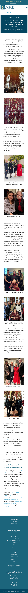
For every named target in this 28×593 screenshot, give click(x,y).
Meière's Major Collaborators (14, 540)
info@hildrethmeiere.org (10, 506)
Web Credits (14, 567)
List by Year (14, 526)
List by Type (14, 525)
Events (14, 561)
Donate (14, 558)
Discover (14, 547)
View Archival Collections (14, 532)
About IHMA (14, 554)
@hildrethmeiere (8, 496)
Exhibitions (14, 560)
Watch (14, 542)
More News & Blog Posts (6, 12)
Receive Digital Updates (14, 565)
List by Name (14, 521)
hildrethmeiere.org (16, 492)
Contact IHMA (14, 556)
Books (13, 563)
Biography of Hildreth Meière (14, 538)
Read (14, 544)
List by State (14, 523)
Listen (14, 546)
